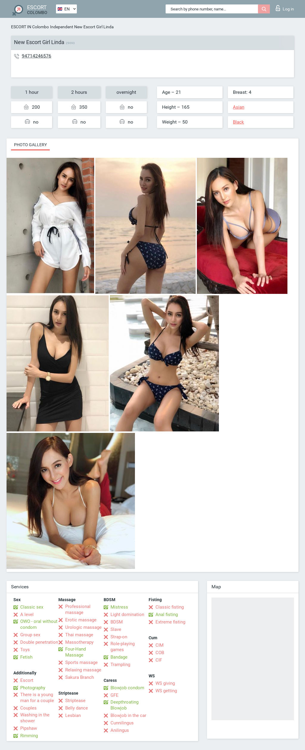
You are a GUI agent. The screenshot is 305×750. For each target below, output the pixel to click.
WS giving (165, 683)
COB (159, 652)
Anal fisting (166, 614)
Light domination (127, 614)
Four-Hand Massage (75, 652)
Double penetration (39, 642)
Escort (26, 680)
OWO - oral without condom (38, 624)
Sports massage (81, 662)
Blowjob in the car (128, 715)
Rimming (29, 735)
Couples (28, 708)
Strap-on (119, 637)
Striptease (75, 700)
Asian (238, 107)
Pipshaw (28, 728)
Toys (25, 649)
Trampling (120, 664)
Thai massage (79, 634)
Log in (285, 8)
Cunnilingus (122, 723)
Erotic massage (81, 620)
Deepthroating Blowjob (125, 705)
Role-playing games (123, 646)
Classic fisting (169, 607)
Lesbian (73, 715)
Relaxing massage (83, 670)
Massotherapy (79, 642)
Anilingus (120, 730)
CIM (159, 645)
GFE (115, 695)
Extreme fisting (170, 622)
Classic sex (31, 607)
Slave (116, 629)
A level (27, 614)
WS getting (166, 690)
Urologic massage (83, 627)
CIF (158, 660)
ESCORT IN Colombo (30, 26)
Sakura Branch (79, 677)
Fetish (26, 657)
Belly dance (76, 708)
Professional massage (78, 609)
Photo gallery (30, 144)
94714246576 (36, 56)
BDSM (117, 622)
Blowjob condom (127, 687)
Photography (32, 687)
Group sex (30, 634)
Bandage (119, 657)
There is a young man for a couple (37, 697)
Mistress (119, 607)
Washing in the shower (34, 718)
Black (238, 122)
